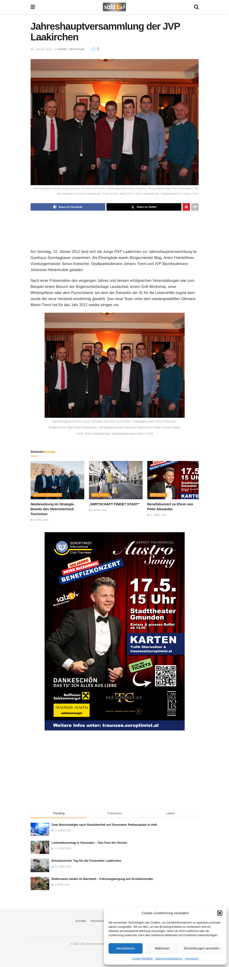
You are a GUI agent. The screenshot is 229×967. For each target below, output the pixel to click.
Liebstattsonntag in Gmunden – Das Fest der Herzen (89, 842)
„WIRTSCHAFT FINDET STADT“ (114, 504)
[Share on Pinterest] (186, 207)
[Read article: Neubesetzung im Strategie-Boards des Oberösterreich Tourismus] (57, 480)
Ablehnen (162, 948)
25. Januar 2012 (42, 49)
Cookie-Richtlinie (142, 958)
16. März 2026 (156, 515)
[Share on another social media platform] (195, 207)
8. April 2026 (39, 520)
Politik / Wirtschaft (71, 49)
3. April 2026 (98, 510)
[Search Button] (196, 7)
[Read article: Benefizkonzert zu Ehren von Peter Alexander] (174, 480)
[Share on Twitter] (143, 207)
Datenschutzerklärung (169, 958)
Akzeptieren (125, 948)
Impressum (192, 958)
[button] (219, 913)
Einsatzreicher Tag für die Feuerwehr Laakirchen (87, 860)
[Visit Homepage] (114, 7)
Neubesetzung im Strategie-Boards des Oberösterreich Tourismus (53, 509)
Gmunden (158, 494)
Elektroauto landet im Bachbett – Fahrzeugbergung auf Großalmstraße (102, 879)
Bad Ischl (100, 494)
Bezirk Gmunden (47, 494)
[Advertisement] (114, 226)
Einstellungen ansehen (201, 948)
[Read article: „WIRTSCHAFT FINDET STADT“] (116, 480)
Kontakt (81, 921)
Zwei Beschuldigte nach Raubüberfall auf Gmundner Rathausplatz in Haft (104, 824)
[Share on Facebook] (68, 207)
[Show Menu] (33, 7)
